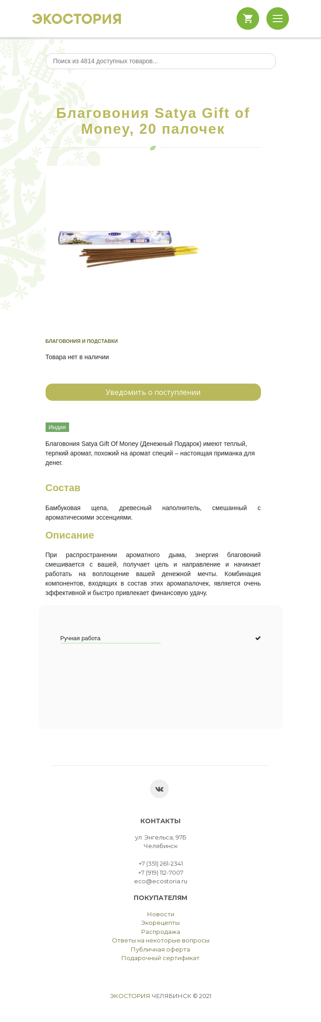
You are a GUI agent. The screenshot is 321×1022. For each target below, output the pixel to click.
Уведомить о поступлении (153, 392)
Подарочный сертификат (160, 957)
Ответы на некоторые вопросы (160, 940)
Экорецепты (160, 922)
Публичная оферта (160, 949)
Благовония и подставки (82, 341)
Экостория (130, 995)
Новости (160, 914)
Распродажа (160, 931)
